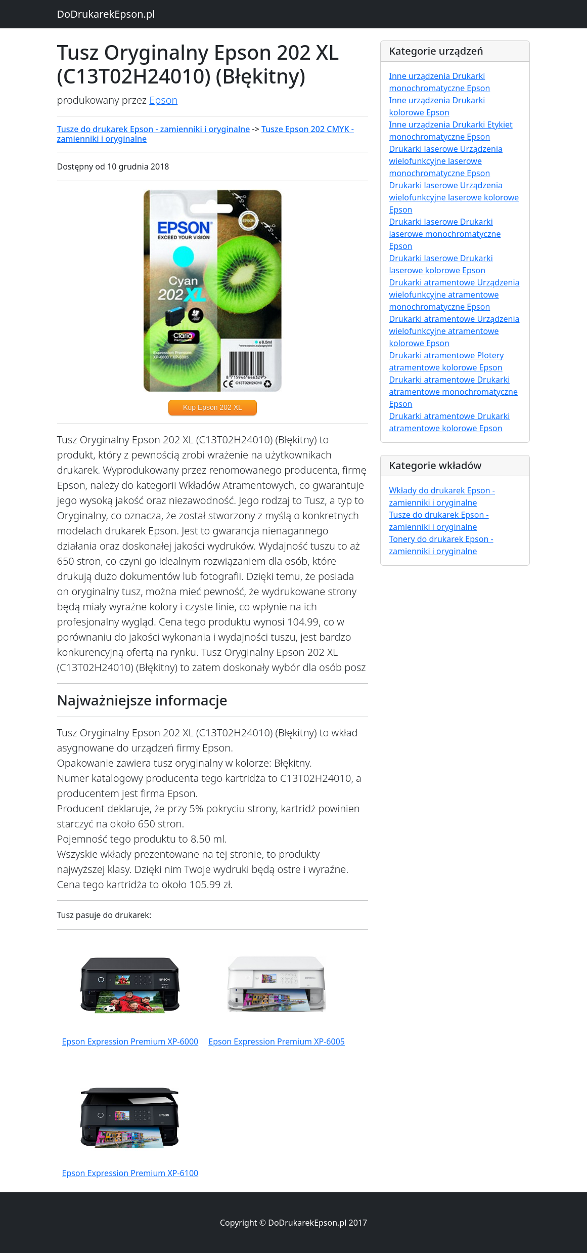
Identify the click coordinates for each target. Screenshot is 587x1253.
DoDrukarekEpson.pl (106, 14)
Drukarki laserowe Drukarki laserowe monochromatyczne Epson (445, 234)
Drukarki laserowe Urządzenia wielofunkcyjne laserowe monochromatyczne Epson (446, 161)
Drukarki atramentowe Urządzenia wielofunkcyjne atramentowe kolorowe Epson (454, 331)
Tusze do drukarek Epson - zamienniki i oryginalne (153, 129)
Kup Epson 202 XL (212, 407)
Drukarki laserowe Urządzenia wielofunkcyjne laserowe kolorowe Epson (454, 197)
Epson (163, 100)
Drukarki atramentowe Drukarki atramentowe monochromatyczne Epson (453, 391)
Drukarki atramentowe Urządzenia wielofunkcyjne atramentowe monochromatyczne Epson (454, 294)
